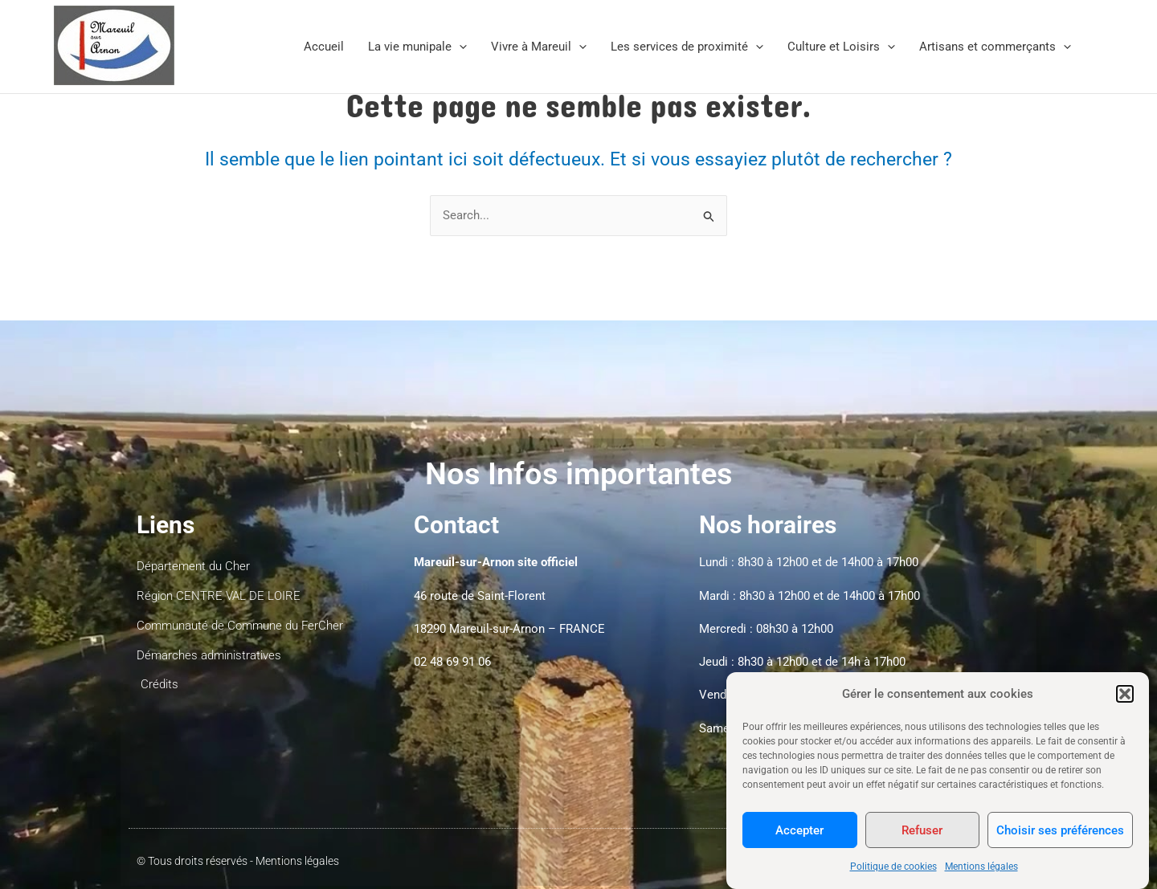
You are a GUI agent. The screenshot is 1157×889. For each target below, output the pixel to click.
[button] (1125, 704)
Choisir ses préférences (1060, 841)
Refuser (921, 841)
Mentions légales (981, 877)
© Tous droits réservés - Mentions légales (238, 861)
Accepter (799, 841)
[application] (459, 46)
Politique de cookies (893, 877)
